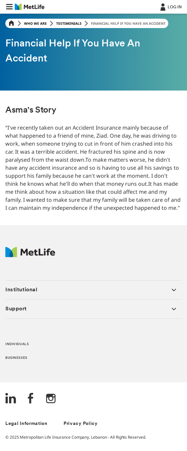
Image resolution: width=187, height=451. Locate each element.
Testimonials (69, 23)
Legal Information (26, 423)
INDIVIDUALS (17, 344)
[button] (9, 7)
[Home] (11, 23)
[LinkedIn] (10, 399)
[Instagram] (50, 399)
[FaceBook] (30, 399)
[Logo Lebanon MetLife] (30, 255)
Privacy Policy (81, 423)
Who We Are (35, 23)
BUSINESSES (16, 358)
